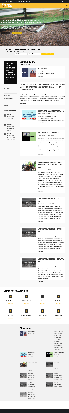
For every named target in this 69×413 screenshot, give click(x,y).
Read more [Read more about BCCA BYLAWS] (41, 76)
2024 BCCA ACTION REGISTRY (48, 133)
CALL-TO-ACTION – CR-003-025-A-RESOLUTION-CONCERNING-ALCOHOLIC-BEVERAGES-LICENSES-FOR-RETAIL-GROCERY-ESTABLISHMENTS (42, 86)
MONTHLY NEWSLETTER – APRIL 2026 (11, 116)
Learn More (10, 303)
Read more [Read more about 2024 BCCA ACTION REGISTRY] (41, 154)
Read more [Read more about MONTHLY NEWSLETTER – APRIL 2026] (41, 221)
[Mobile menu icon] (67, 5)
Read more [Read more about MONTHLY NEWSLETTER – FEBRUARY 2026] (41, 281)
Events (5, 102)
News (5, 91)
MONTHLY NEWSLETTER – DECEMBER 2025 (58, 385)
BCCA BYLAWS (43, 69)
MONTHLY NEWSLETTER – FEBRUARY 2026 (11, 135)
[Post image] (5, 115)
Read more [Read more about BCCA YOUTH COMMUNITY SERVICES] (41, 125)
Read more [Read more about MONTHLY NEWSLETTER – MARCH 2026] (41, 251)
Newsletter (40, 203)
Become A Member (8, 98)
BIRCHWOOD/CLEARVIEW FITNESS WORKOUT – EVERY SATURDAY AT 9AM (50, 164)
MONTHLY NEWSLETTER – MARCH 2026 (11, 126)
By (43, 71)
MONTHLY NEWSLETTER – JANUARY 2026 (32, 385)
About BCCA (7, 95)
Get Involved (7, 88)
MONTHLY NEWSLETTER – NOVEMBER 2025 (32, 394)
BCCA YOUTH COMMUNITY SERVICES (51, 111)
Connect (6, 105)
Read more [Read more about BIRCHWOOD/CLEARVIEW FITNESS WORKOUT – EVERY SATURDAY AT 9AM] (41, 191)
